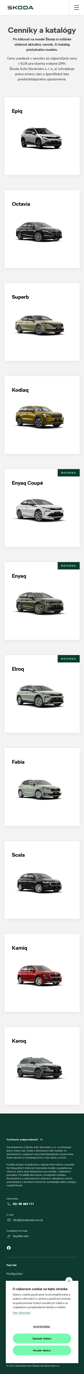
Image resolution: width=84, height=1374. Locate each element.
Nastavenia (41, 1326)
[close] (69, 1280)
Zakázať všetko (41, 1338)
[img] (20, 7)
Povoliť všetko (42, 1350)
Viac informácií (22, 1312)
